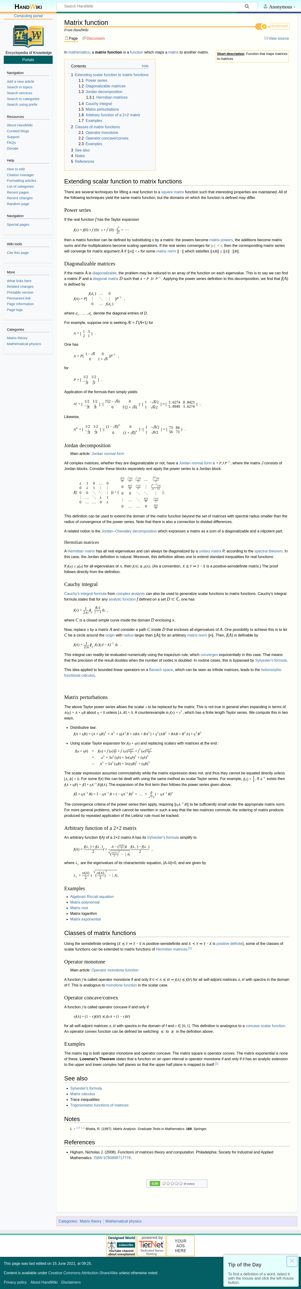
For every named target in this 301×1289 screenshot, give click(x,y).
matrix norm (166, 251)
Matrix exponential (85, 919)
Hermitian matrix (81, 551)
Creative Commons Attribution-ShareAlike (83, 1273)
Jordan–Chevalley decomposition (129, 531)
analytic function (122, 599)
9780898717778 (117, 1158)
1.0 (78, 1127)
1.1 (83, 1127)
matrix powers (221, 240)
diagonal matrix (106, 279)
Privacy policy (15, 1282)
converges (209, 655)
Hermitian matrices (171, 949)
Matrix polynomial (84, 902)
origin (110, 635)
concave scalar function (265, 1026)
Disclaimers (71, 1282)
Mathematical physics (124, 1221)
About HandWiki (44, 1282)
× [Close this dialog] (292, 1261)
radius (128, 635)
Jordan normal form (107, 454)
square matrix (172, 192)
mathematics (79, 52)
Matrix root (79, 908)
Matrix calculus (82, 1094)
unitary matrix (210, 551)
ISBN (98, 1158)
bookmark (280, 26)
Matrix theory (90, 1221)
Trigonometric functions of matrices (99, 1105)
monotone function (121, 985)
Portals (28, 60)
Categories (68, 1221)
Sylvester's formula (271, 660)
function (136, 52)
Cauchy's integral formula (85, 594)
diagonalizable (104, 273)
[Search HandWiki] (157, 6)
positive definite (229, 944)
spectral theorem (268, 551)
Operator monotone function (114, 970)
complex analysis (130, 594)
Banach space (161, 670)
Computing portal (28, 16)
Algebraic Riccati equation (92, 897)
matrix (173, 52)
